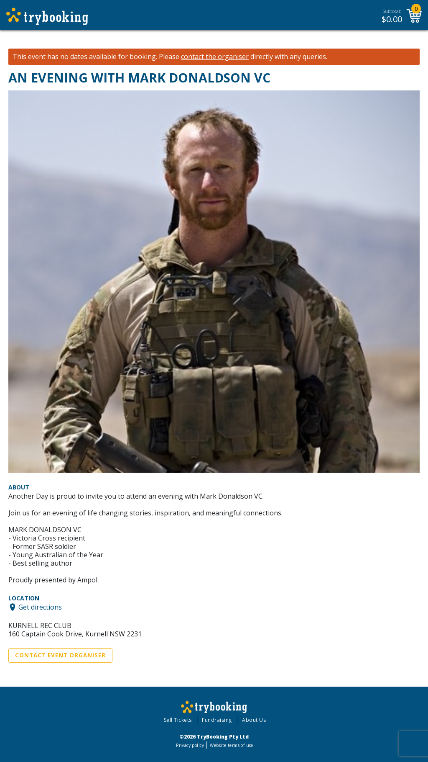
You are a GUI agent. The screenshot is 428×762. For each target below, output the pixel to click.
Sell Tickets (178, 719)
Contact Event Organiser (60, 655)
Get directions (40, 607)
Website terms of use (231, 745)
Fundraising (217, 719)
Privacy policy (190, 745)
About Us (254, 719)
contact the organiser (215, 57)
